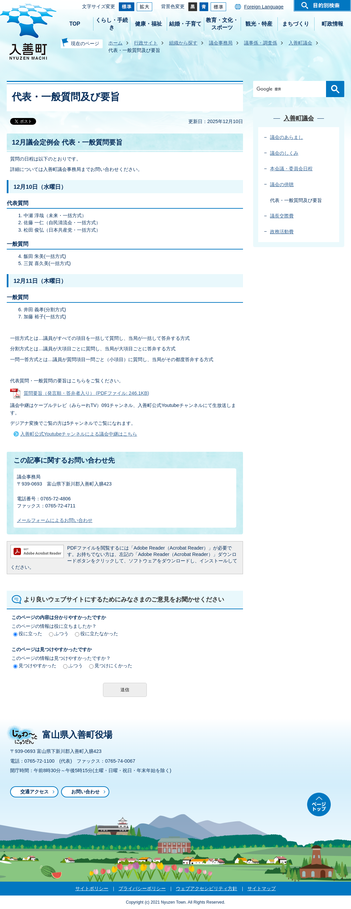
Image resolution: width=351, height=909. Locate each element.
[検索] (291, 89)
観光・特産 (258, 24)
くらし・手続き (112, 23)
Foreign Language (264, 6)
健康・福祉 (148, 24)
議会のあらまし (286, 137)
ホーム (115, 43)
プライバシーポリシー (142, 888)
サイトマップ (261, 888)
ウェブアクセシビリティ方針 (206, 888)
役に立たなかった (96, 633)
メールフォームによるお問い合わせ (54, 520)
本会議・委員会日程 (291, 168)
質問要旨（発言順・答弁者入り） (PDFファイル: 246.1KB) (86, 393)
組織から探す (183, 43)
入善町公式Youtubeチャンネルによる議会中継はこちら (78, 434)
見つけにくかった (110, 665)
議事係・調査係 (260, 43)
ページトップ (319, 804)
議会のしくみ (284, 153)
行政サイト (146, 43)
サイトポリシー (91, 888)
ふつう (59, 633)
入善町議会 (300, 43)
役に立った (27, 633)
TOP (74, 24)
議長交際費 (282, 215)
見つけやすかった (34, 665)
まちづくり (295, 24)
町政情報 (332, 24)
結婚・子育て (185, 24)
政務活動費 (282, 231)
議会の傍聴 (282, 184)
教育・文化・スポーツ (222, 23)
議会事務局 (221, 43)
